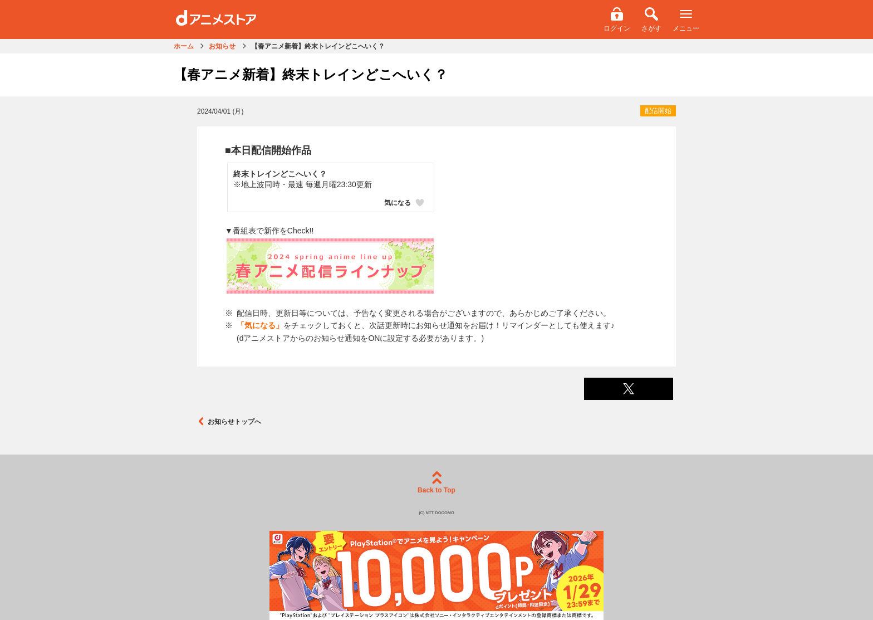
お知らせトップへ (229, 421)
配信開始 (658, 111)
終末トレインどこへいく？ (280, 173)
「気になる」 (260, 325)
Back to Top (436, 482)
